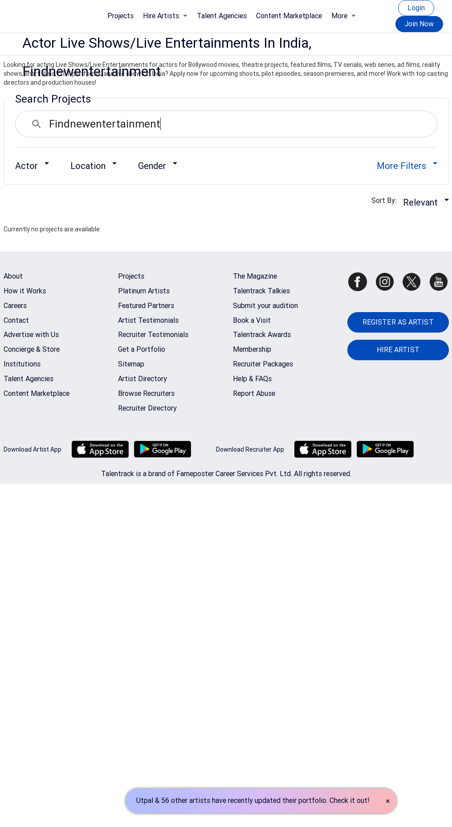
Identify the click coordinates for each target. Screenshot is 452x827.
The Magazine (255, 276)
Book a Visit (252, 320)
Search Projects (53, 99)
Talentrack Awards (262, 334)
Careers (15, 305)
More (343, 16)
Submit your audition (265, 305)
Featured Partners (146, 305)
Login (416, 8)
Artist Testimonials (148, 320)
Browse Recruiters (146, 393)
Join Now (419, 24)
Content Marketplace (289, 16)
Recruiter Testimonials (153, 334)
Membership (252, 349)
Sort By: (386, 200)
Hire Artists (165, 16)
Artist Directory (142, 378)
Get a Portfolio (141, 349)
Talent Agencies (222, 16)
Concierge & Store (32, 349)
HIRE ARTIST (398, 350)
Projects (120, 16)
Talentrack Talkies (261, 291)
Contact (16, 320)
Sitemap (131, 364)
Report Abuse (254, 393)
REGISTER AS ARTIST (398, 322)
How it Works (25, 291)
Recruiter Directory (147, 408)
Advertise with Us (31, 334)
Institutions (22, 364)
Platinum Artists (144, 291)
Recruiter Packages (263, 364)
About (13, 276)
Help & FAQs (252, 378)
